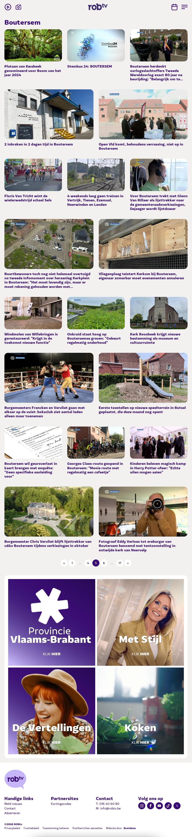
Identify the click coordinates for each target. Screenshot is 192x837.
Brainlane (130, 828)
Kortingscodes (61, 803)
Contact (10, 808)
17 (119, 563)
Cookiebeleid (31, 828)
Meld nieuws (13, 803)
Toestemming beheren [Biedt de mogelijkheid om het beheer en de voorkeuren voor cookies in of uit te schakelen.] (56, 828)
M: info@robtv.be (108, 808)
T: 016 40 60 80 (107, 803)
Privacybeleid (12, 828)
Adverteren (12, 813)
